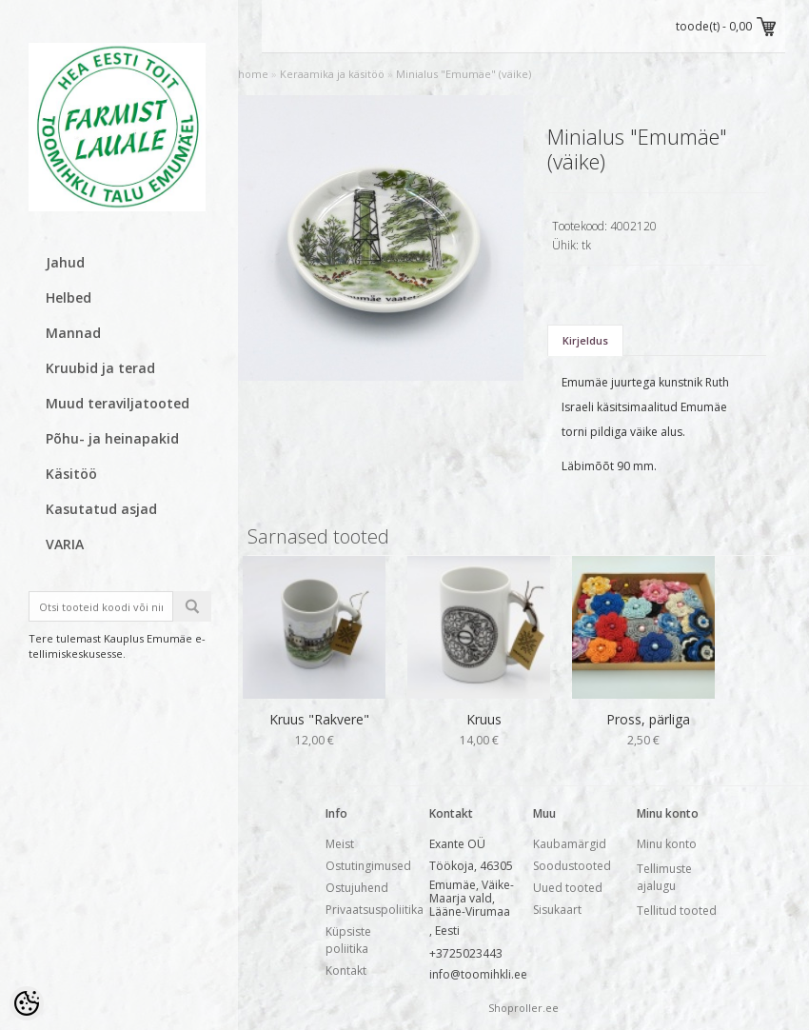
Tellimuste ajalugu (664, 877)
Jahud (65, 262)
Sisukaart (557, 909)
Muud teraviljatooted (117, 403)
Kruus (484, 719)
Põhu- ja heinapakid (112, 438)
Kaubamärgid (569, 844)
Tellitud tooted (677, 910)
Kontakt (346, 970)
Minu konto (667, 844)
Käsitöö (71, 474)
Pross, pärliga (648, 719)
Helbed (68, 297)
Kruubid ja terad (100, 368)
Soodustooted (572, 866)
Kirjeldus (585, 340)
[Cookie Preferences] (27, 1003)
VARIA (65, 544)
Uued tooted (567, 888)
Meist (340, 844)
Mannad (73, 333)
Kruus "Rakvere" (319, 719)
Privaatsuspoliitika (375, 909)
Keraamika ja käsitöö (332, 74)
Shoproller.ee (523, 1007)
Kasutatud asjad (101, 509)
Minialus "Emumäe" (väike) (463, 74)
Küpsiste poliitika (348, 940)
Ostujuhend (357, 888)
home (253, 74)
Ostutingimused (368, 866)
